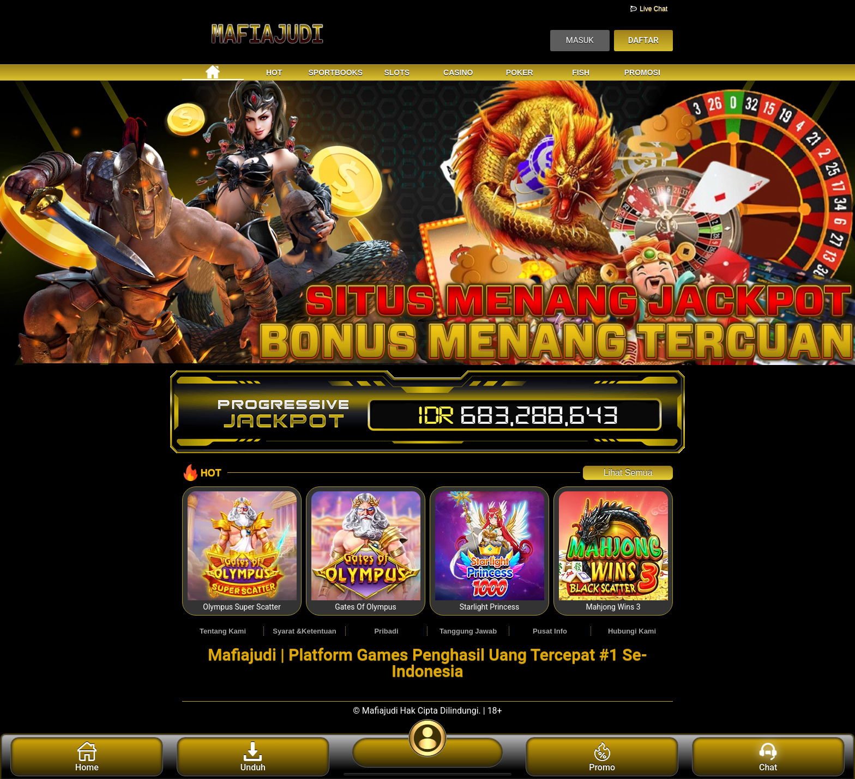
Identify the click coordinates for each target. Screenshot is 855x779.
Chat (768, 757)
